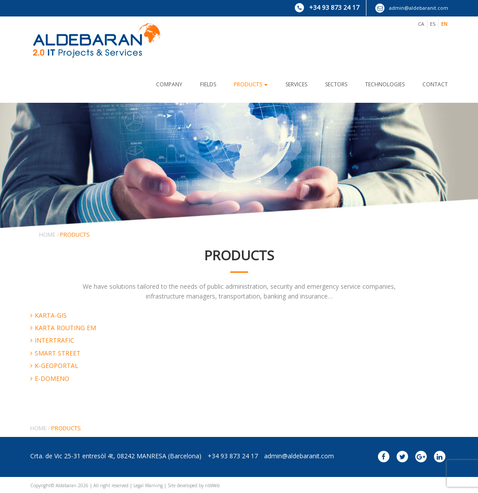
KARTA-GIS (51, 315)
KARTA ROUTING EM (65, 327)
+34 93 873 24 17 (326, 7)
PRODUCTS (251, 84)
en (444, 23)
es (432, 23)
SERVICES (296, 84)
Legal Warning (148, 485)
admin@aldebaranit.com (411, 7)
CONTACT (435, 84)
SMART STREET (57, 353)
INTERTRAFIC (54, 340)
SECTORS (336, 84)
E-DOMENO (52, 378)
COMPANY (169, 84)
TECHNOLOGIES (385, 84)
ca (421, 23)
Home (47, 234)
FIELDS (208, 84)
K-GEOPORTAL (56, 365)
